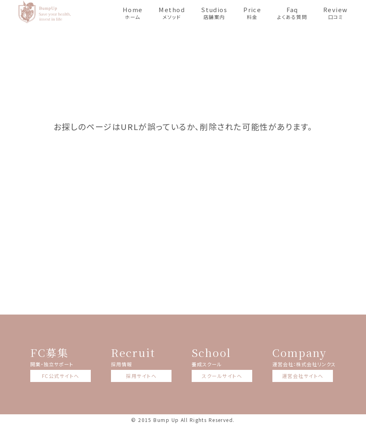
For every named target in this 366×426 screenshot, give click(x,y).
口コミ (335, 12)
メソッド (172, 12)
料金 (252, 12)
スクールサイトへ (222, 375)
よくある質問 (292, 12)
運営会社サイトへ (303, 375)
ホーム (133, 12)
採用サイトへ (141, 375)
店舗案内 (214, 12)
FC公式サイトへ (60, 375)
